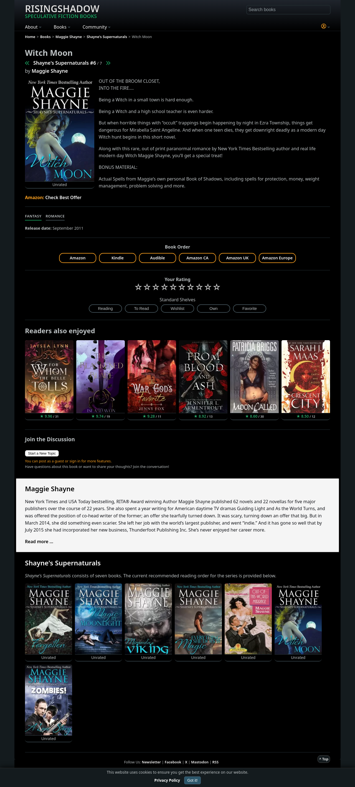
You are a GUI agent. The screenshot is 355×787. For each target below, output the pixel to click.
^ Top (323, 758)
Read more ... (39, 541)
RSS (215, 762)
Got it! (192, 780)
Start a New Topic (42, 453)
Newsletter (151, 762)
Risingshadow (62, 10)
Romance (55, 216)
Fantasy (33, 216)
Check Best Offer (63, 197)
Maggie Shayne (50, 70)
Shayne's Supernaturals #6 (64, 62)
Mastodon (200, 762)
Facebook (173, 762)
